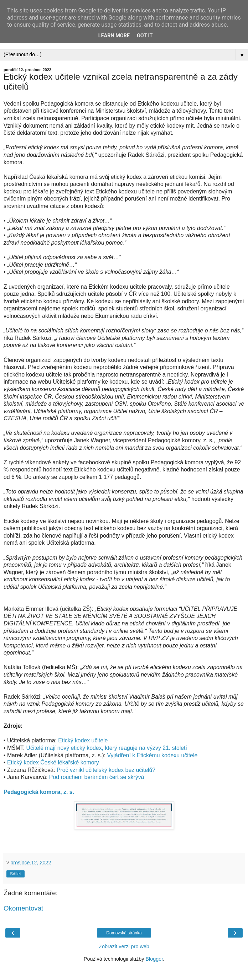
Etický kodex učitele (83, 740)
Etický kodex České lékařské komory (53, 762)
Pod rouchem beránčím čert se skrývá (96, 777)
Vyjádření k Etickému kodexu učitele (152, 755)
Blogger (154, 959)
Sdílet (15, 873)
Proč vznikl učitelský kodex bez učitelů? (106, 770)
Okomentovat (23, 908)
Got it (145, 36)
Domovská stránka (123, 932)
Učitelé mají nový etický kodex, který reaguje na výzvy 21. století (106, 748)
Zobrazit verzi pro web (124, 946)
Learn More (114, 36)
